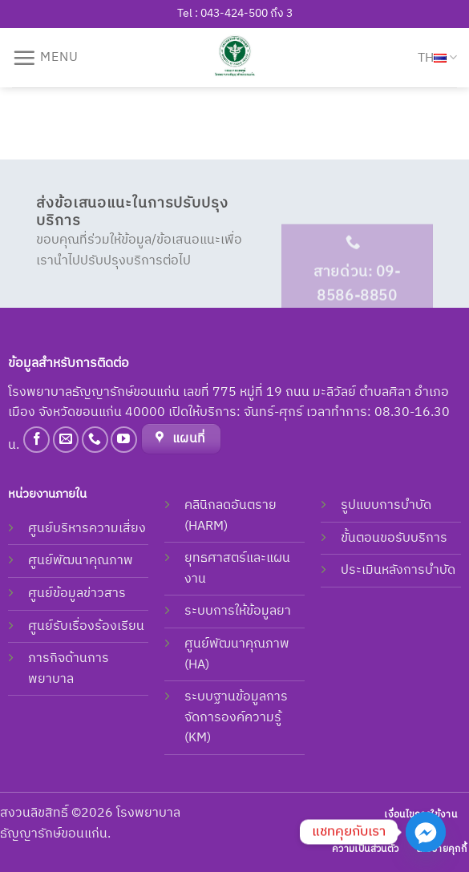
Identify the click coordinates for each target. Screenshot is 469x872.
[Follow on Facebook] (36, 439)
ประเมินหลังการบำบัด (398, 570)
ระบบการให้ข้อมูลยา (237, 611)
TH (437, 58)
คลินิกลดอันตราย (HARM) (230, 516)
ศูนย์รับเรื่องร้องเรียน (86, 626)
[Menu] (45, 57)
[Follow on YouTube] (124, 439)
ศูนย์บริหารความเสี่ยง (87, 528)
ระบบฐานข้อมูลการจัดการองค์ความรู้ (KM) (236, 717)
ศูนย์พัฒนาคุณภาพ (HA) (236, 654)
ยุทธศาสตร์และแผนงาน (237, 568)
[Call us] (95, 439)
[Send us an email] (66, 439)
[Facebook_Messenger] (426, 832)
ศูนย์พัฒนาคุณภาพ (80, 560)
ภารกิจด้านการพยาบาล (68, 669)
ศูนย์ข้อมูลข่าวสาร (77, 593)
